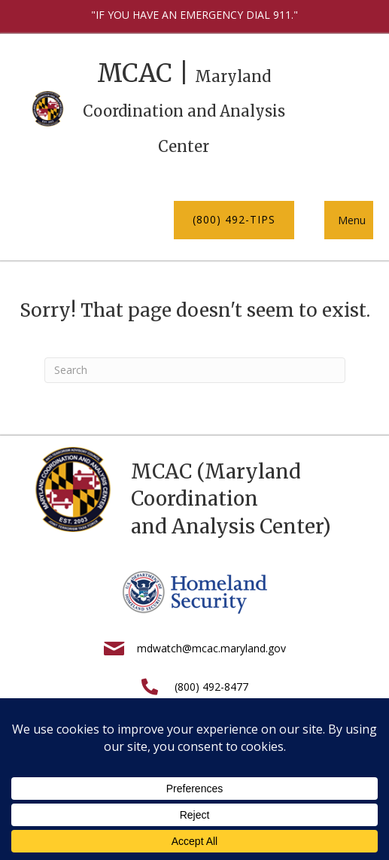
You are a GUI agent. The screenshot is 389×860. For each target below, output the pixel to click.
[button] (234, 220)
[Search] (194, 370)
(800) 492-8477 (211, 686)
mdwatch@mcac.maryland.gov (211, 648)
